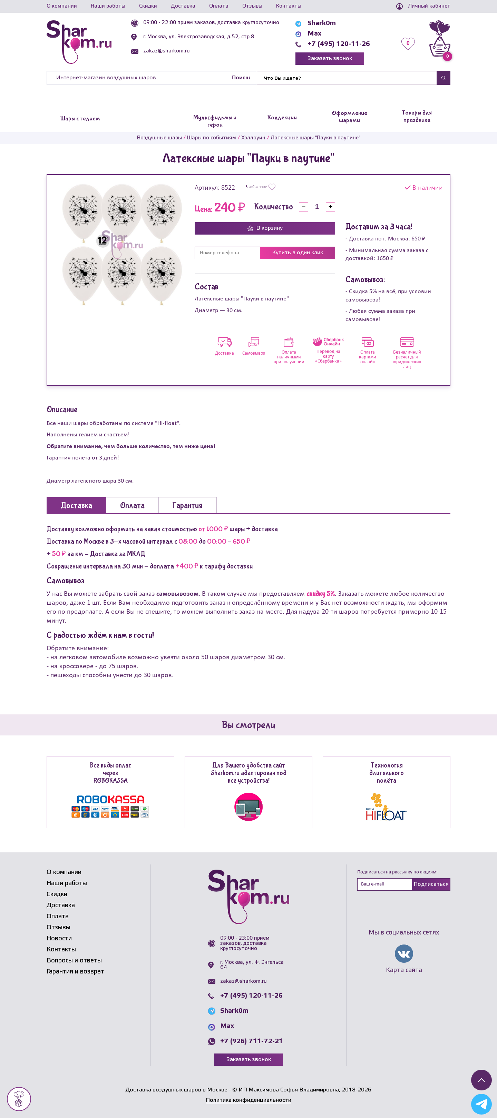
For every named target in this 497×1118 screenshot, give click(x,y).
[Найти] (347, 78)
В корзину (265, 228)
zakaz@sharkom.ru (166, 51)
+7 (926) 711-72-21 (251, 1041)
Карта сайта (404, 970)
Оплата (218, 6)
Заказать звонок (330, 58)
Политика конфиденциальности (248, 1100)
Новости (59, 938)
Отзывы (252, 6)
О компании (62, 6)
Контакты (288, 6)
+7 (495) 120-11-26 (339, 44)
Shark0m (322, 23)
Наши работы (108, 6)
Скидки (148, 6)
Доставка (183, 6)
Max (314, 34)
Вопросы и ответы (74, 960)
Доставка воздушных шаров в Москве (176, 1089)
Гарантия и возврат (75, 971)
